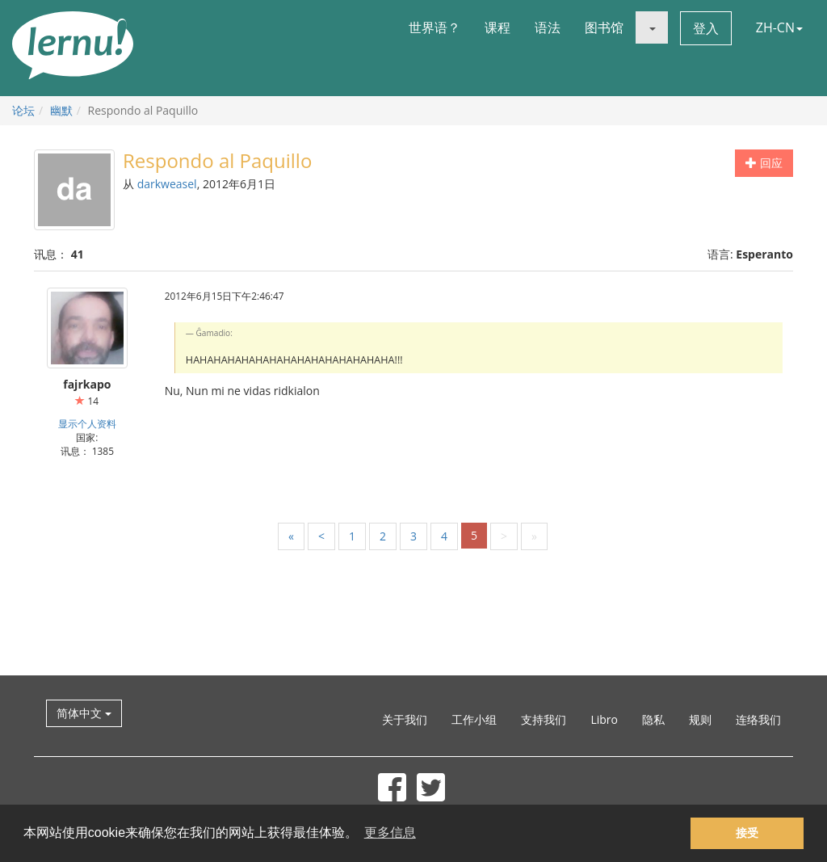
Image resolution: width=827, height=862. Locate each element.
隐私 (653, 719)
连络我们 (758, 719)
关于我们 (404, 719)
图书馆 (604, 27)
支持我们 (543, 719)
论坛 (23, 110)
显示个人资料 (87, 423)
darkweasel (167, 183)
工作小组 (474, 719)
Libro (604, 719)
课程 (497, 27)
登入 (706, 28)
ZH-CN (779, 27)
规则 (700, 719)
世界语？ (434, 27)
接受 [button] (747, 832)
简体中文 (84, 713)
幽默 (61, 110)
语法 (547, 27)
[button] (652, 27)
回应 (764, 162)
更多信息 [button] (390, 832)
